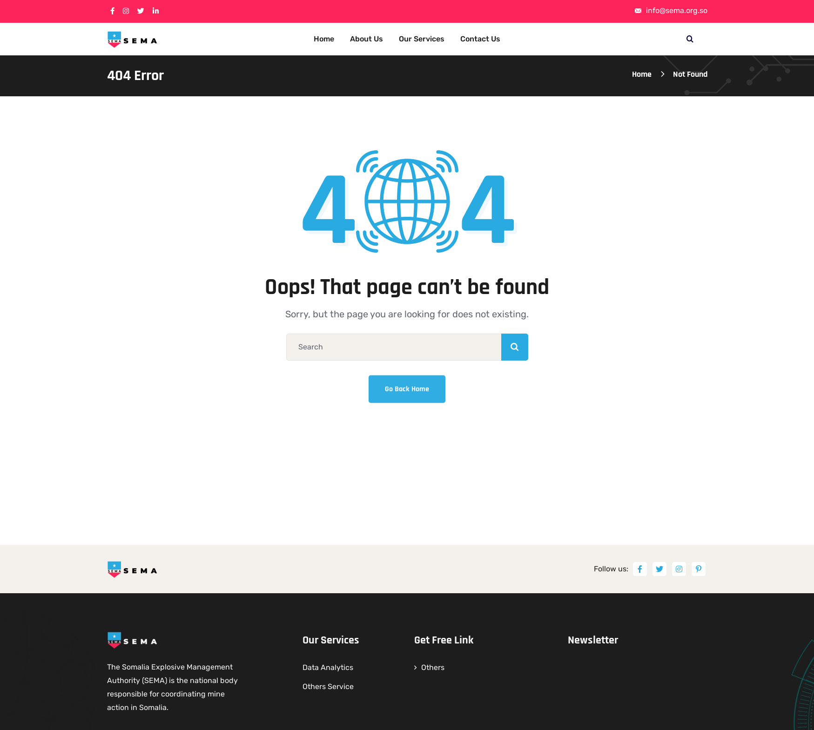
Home (642, 74)
